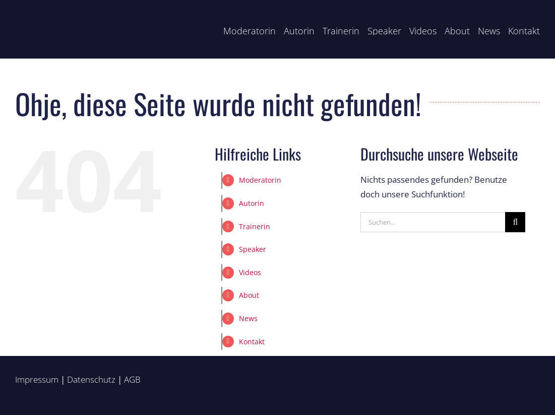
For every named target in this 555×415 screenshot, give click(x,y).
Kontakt (252, 341)
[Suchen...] (432, 222)
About (249, 295)
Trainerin (254, 226)
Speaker (252, 249)
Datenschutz (91, 379)
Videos (250, 272)
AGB (132, 379)
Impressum (36, 379)
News (248, 318)
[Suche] (515, 222)
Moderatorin (260, 180)
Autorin (251, 203)
